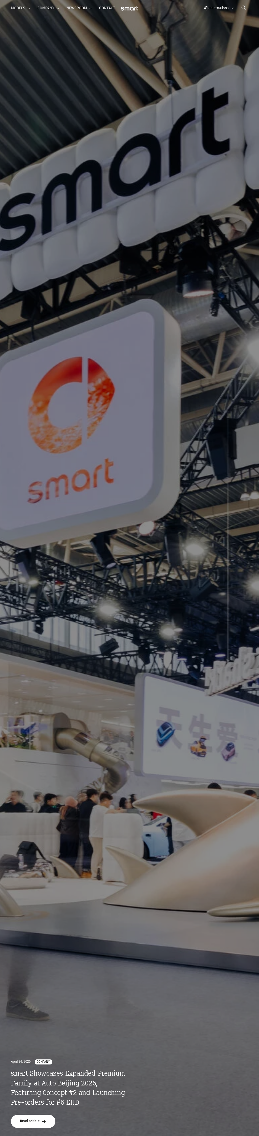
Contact (107, 8)
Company (45, 8)
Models (18, 8)
